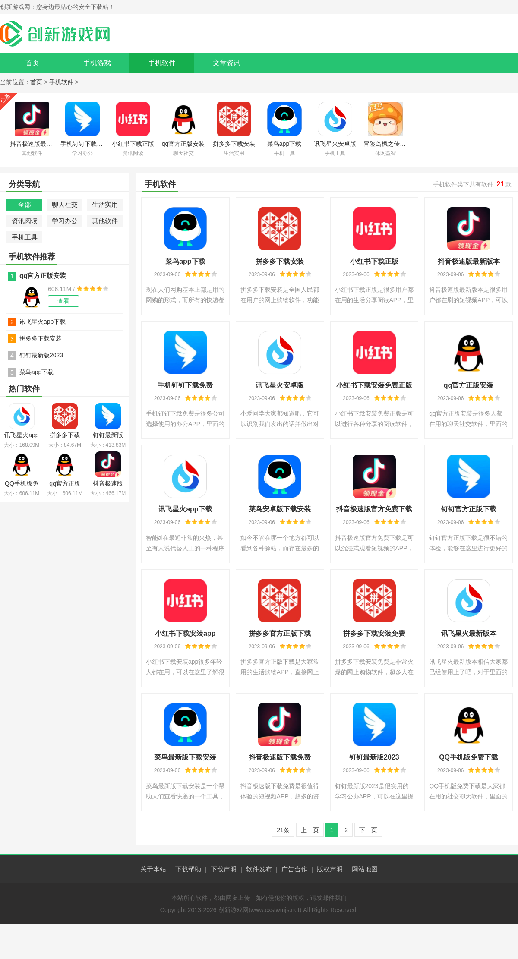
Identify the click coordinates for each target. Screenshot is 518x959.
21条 (283, 830)
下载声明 (224, 869)
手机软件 (162, 62)
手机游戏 (97, 62)
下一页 (368, 830)
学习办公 (65, 220)
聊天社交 (65, 204)
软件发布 (259, 869)
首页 (32, 62)
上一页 (310, 830)
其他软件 (105, 220)
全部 (24, 204)
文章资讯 (226, 62)
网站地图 (365, 869)
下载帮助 (188, 869)
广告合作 (294, 869)
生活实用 (105, 204)
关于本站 (153, 869)
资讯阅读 (25, 220)
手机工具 (25, 237)
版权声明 (330, 869)
